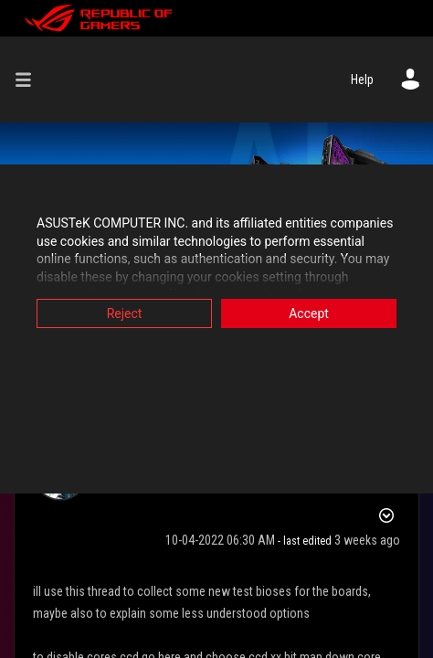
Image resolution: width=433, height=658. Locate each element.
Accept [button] (309, 313)
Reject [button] (125, 313)
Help (362, 79)
